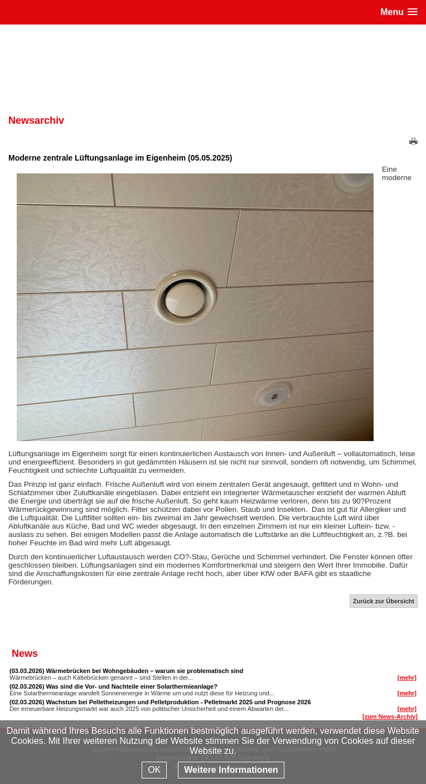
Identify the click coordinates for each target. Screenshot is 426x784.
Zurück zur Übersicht (383, 601)
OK (154, 770)
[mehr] (407, 677)
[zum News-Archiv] (390, 716)
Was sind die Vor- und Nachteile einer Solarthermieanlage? (131, 686)
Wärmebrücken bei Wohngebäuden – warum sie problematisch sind (144, 670)
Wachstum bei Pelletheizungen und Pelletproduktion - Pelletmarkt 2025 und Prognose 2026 (178, 702)
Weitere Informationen (231, 770)
